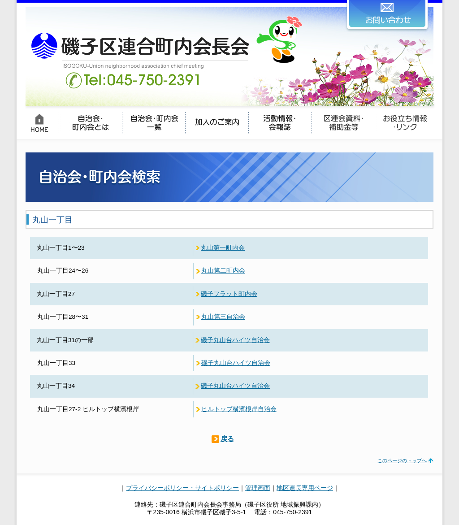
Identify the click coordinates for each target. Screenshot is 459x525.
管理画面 (257, 487)
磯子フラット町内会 (229, 294)
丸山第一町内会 (223, 247)
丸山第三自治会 (223, 316)
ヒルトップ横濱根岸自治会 (239, 409)
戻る (227, 439)
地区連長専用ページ (305, 487)
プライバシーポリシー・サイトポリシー (182, 487)
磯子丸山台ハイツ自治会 (235, 340)
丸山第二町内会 (223, 270)
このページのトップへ (402, 460)
